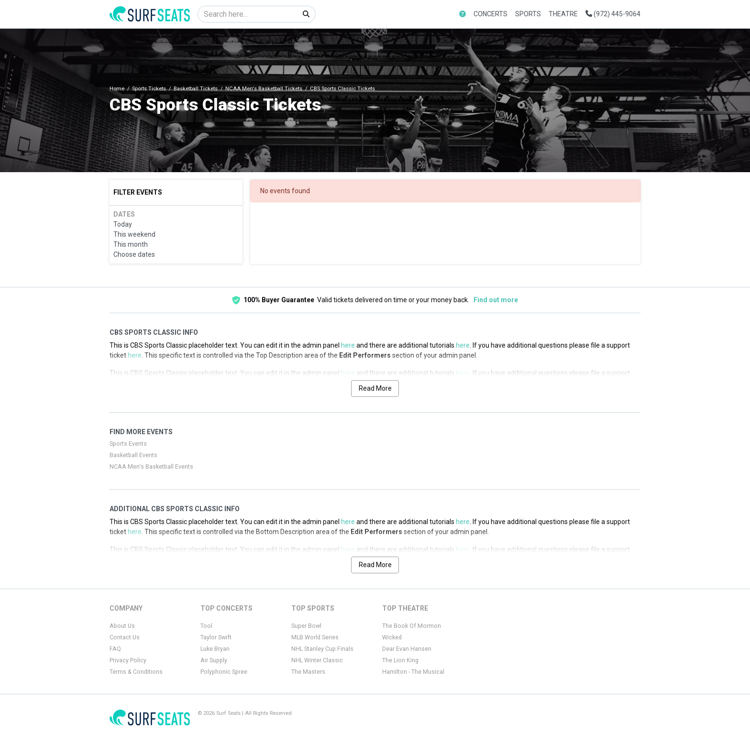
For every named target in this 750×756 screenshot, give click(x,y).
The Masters (308, 671)
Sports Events (128, 443)
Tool (206, 626)
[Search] (248, 14)
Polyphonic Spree (223, 671)
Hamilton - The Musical (413, 671)
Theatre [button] (563, 14)
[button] (462, 14)
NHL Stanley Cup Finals (322, 649)
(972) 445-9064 (612, 14)
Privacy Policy (128, 660)
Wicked (392, 637)
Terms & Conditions (136, 671)
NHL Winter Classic (317, 660)
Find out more (496, 300)
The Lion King (400, 660)
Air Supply (213, 660)
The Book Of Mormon (411, 626)
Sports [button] (528, 14)
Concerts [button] (490, 14)
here (348, 345)
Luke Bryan (215, 649)
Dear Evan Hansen (406, 649)
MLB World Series (315, 637)
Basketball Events (133, 455)
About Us (122, 626)
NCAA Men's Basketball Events (151, 466)
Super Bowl (306, 626)
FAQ (115, 649)
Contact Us (125, 637)
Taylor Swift (216, 637)
